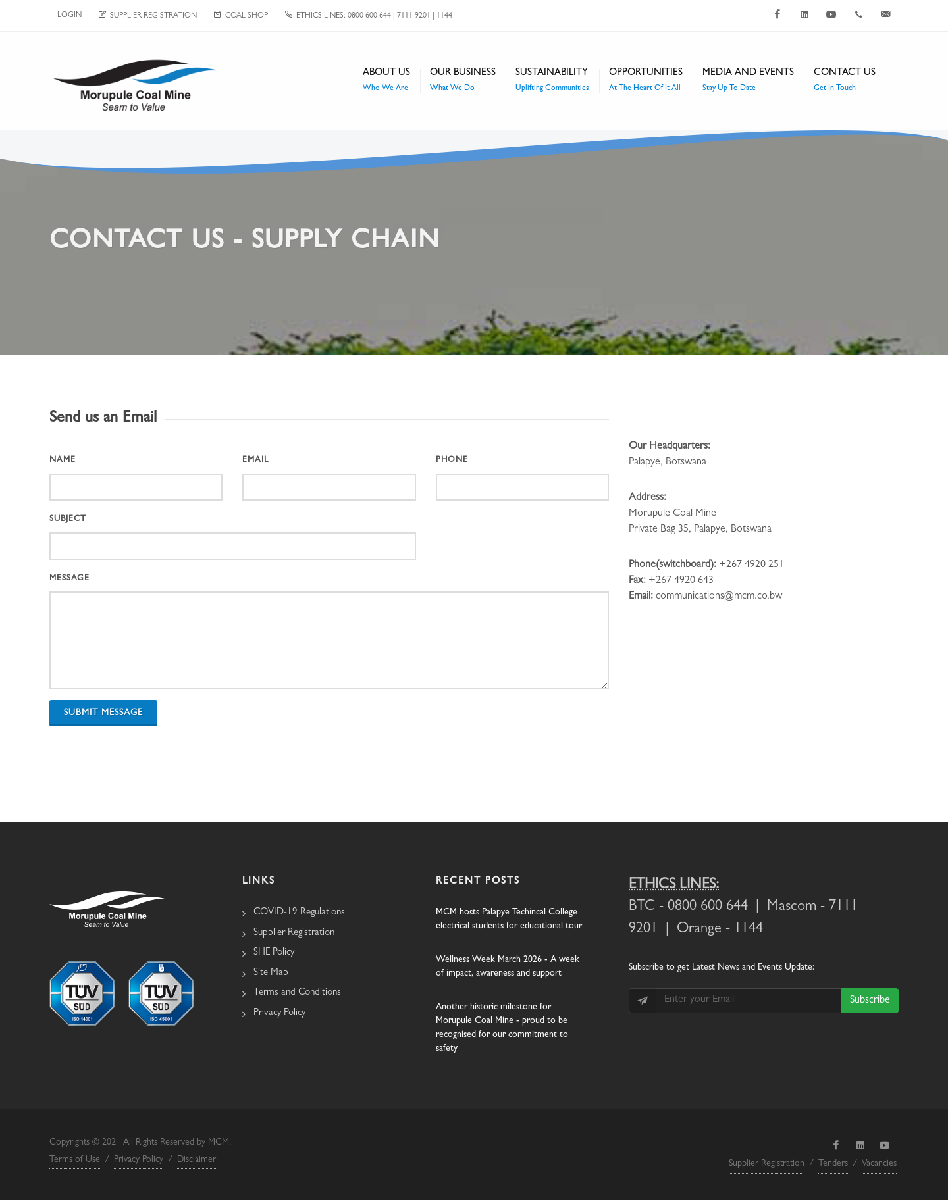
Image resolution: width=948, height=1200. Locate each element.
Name (62, 460)
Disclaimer (196, 1159)
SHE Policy (273, 953)
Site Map (270, 973)
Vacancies (879, 1163)
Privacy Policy (279, 1013)
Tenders (833, 1163)
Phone (452, 460)
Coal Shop (240, 16)
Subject (67, 519)
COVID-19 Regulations (299, 913)
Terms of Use (74, 1159)
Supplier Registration (147, 16)
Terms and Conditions (297, 993)
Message (69, 578)
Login (69, 16)
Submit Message (103, 713)
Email (255, 460)
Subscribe (870, 1000)
